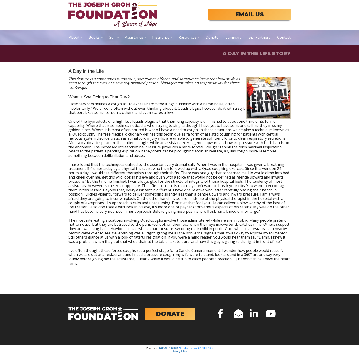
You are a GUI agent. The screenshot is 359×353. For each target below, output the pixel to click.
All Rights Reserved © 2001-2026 (196, 348)
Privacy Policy (180, 351)
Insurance (160, 37)
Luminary (233, 37)
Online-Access (168, 348)
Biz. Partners (259, 37)
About (74, 37)
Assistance (134, 37)
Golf (112, 37)
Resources (187, 37)
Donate (212, 37)
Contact (284, 37)
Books (94, 37)
